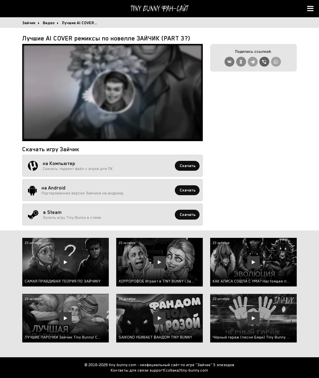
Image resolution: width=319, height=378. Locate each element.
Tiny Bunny (159, 8)
